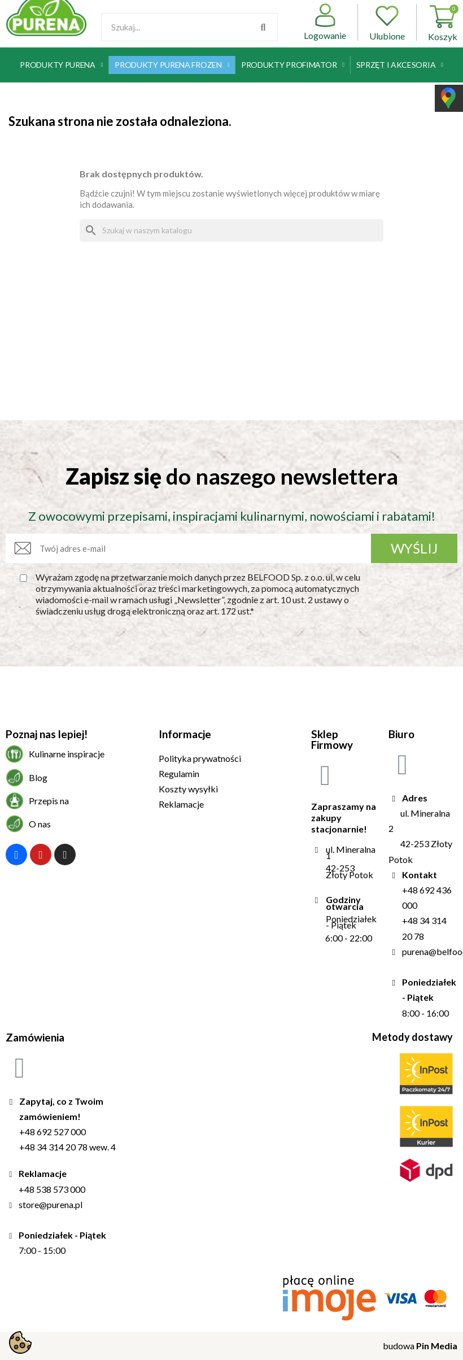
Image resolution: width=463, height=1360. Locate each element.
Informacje (185, 733)
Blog (38, 777)
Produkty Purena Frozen (172, 64)
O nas (40, 823)
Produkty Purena (61, 64)
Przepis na (49, 800)
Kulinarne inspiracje (66, 753)
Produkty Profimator (292, 64)
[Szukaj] (231, 230)
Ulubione (387, 22)
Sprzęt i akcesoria (399, 64)
